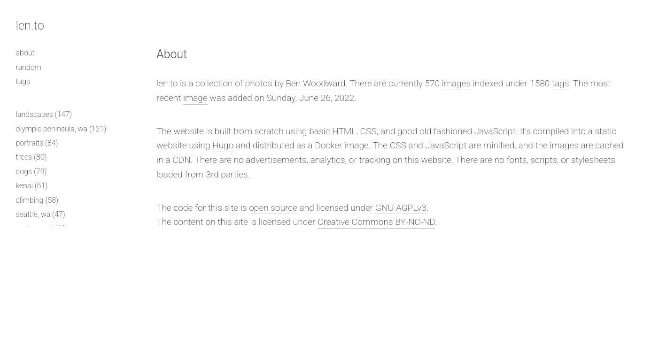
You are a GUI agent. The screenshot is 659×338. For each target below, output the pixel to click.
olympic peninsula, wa (52, 128)
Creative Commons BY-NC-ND (376, 221)
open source (273, 207)
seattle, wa (33, 214)
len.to (30, 25)
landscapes (34, 114)
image (195, 97)
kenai (24, 185)
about (25, 52)
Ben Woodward (315, 83)
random (28, 67)
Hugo (222, 145)
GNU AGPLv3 (400, 207)
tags (23, 81)
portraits (30, 142)
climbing (30, 200)
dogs (24, 171)
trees (24, 157)
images (456, 83)
